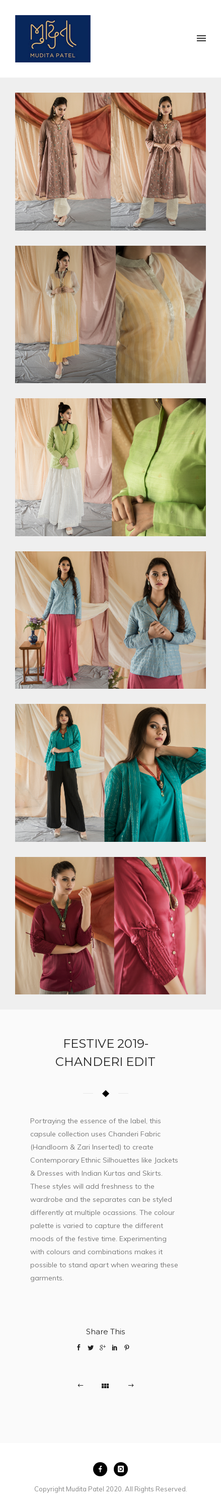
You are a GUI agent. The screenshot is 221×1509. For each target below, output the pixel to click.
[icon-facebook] (102, 1469)
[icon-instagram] (121, 1469)
